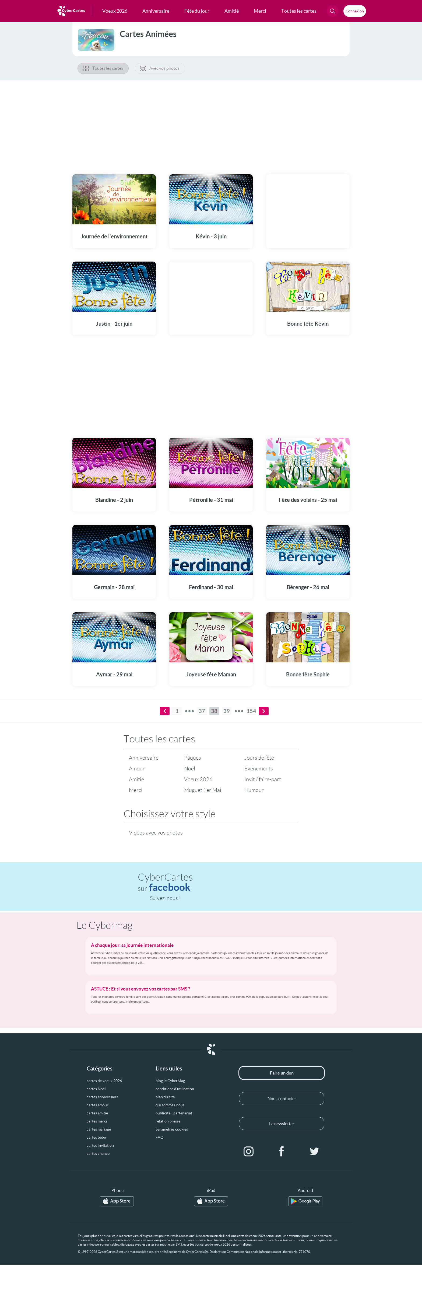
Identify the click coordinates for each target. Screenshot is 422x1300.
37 (202, 711)
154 (251, 711)
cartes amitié (97, 1113)
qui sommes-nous (170, 1105)
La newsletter (281, 1123)
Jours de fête (259, 758)
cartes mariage (99, 1129)
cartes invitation (100, 1145)
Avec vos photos (161, 68)
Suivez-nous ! (165, 898)
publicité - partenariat (174, 1113)
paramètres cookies (172, 1129)
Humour (254, 790)
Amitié (136, 780)
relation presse (168, 1121)
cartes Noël (96, 1089)
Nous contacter (282, 1098)
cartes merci (97, 1121)
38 (214, 711)
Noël (189, 769)
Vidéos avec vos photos (156, 833)
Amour (137, 769)
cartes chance (98, 1154)
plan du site (165, 1097)
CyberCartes (165, 883)
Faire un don (282, 1073)
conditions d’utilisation (175, 1089)
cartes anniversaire (102, 1097)
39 (226, 711)
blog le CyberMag (170, 1081)
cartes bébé (96, 1137)
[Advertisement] (211, 124)
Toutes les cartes (103, 68)
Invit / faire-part (262, 780)
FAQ (159, 1137)
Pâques (192, 758)
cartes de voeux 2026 (104, 1081)
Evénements (258, 769)
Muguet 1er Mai (202, 790)
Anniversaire (144, 758)
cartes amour (97, 1105)
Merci (135, 790)
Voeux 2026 (198, 780)
